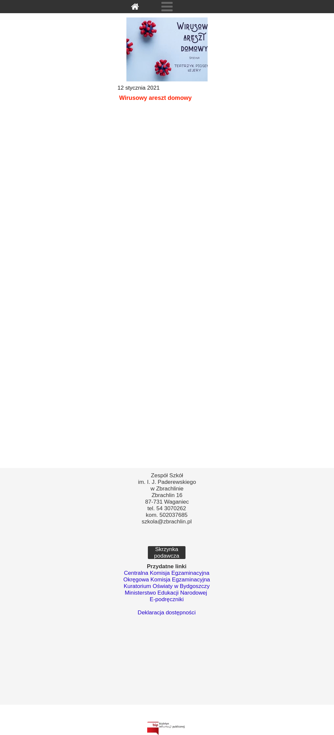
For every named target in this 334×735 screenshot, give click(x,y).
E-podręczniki (167, 599)
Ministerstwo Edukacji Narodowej (166, 593)
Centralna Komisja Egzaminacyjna (167, 573)
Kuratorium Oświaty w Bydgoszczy (167, 586)
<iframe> (166, 669)
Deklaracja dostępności (167, 612)
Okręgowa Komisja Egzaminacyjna (166, 579)
